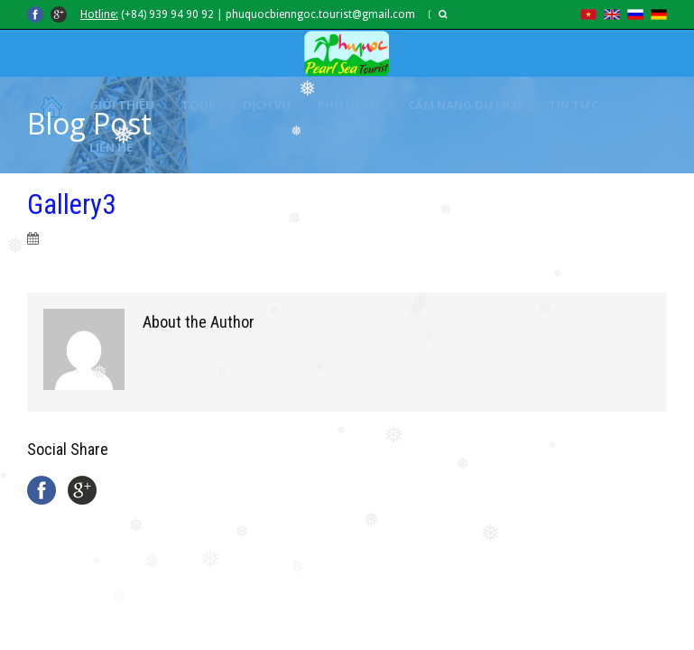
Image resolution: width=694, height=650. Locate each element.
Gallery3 (71, 204)
